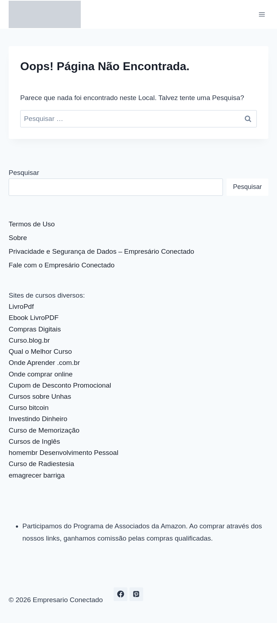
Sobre (18, 237)
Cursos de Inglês (34, 441)
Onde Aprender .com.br (44, 362)
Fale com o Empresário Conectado (62, 265)
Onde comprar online (40, 374)
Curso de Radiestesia (41, 464)
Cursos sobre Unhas (40, 396)
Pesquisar (24, 172)
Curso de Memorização (44, 430)
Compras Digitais (35, 329)
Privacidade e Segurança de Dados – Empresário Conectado (101, 251)
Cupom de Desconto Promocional (60, 385)
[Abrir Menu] (261, 14)
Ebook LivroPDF (33, 317)
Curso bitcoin (29, 407)
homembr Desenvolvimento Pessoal (63, 452)
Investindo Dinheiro (38, 419)
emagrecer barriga (37, 475)
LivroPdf (21, 306)
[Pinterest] (136, 594)
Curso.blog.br (29, 340)
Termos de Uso (32, 224)
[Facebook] (120, 594)
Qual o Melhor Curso (40, 351)
